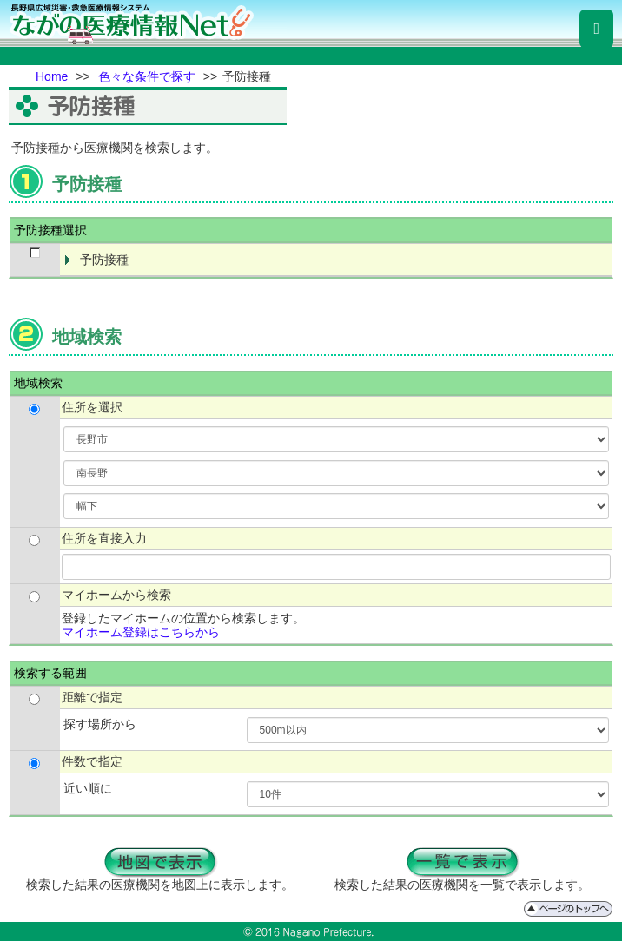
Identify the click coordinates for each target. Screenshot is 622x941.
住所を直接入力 (104, 538)
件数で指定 (92, 761)
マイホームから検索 (116, 595)
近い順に (87, 788)
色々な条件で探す (146, 76)
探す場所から (99, 724)
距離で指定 (92, 697)
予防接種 (104, 260)
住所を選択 (92, 407)
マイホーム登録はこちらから (141, 632)
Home (52, 76)
